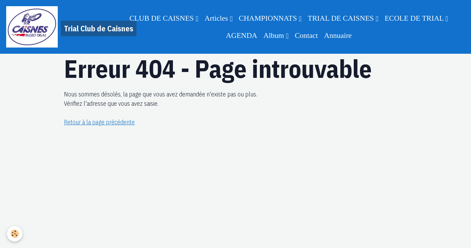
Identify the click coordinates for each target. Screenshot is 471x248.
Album (274, 35)
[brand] (56, 27)
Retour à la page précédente (99, 122)
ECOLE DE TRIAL (415, 18)
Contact (306, 35)
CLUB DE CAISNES (162, 18)
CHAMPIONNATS (269, 18)
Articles (217, 18)
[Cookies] (14, 233)
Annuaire (338, 35)
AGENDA (241, 35)
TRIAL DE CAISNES (342, 18)
